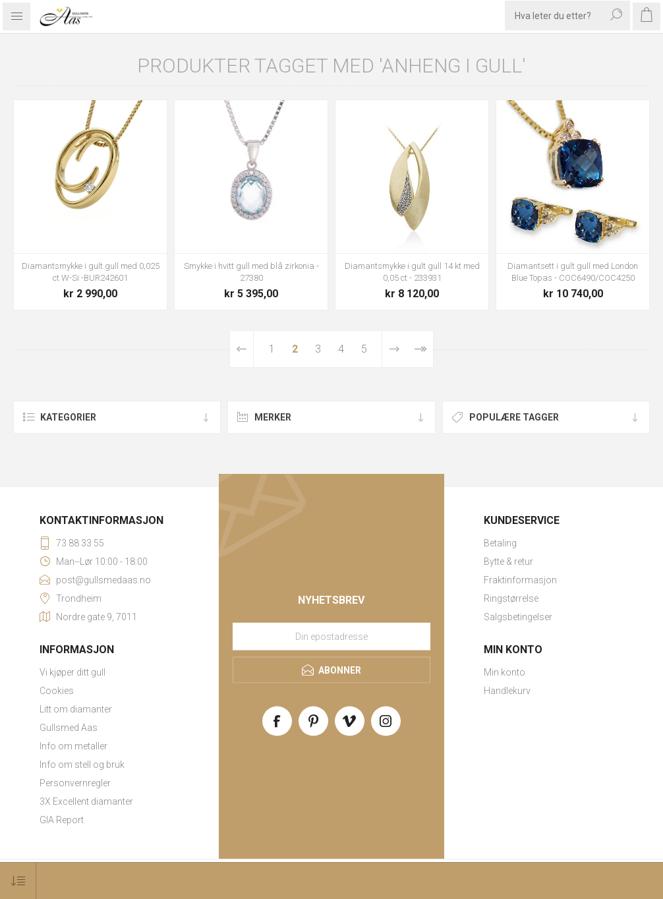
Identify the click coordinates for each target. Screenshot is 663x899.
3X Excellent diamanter (86, 801)
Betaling (500, 543)
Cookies (57, 690)
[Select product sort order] (18, 881)
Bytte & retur (508, 561)
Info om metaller (73, 746)
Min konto (504, 672)
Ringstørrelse (511, 598)
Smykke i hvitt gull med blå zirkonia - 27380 (251, 272)
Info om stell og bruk (82, 764)
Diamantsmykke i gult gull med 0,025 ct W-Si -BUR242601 (90, 272)
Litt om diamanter (76, 709)
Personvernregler (75, 783)
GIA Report (62, 820)
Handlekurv (507, 690)
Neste (394, 349)
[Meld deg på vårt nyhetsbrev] (331, 637)
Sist (419, 349)
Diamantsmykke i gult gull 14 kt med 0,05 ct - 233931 (412, 272)
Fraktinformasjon (520, 580)
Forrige (242, 349)
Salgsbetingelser (518, 617)
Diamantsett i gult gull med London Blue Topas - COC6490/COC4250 (572, 272)
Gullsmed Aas (69, 727)
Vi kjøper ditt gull (72, 672)
